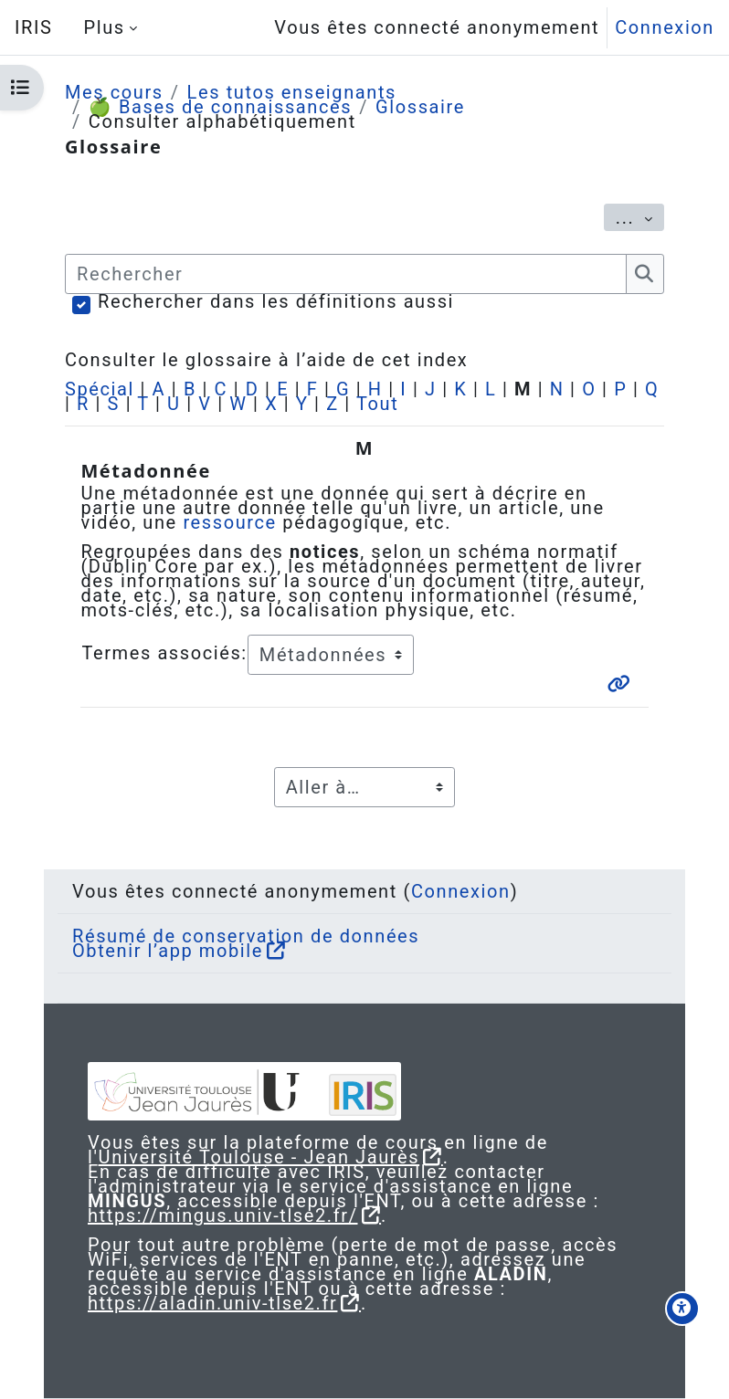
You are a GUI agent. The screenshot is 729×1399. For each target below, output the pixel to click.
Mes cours (114, 92)
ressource (229, 522)
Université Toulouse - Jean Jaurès (259, 1157)
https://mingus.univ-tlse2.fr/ (223, 1215)
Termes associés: (164, 653)
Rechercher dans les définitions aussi (276, 301)
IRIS (33, 27)
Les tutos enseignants (291, 92)
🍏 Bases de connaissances (220, 107)
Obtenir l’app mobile (167, 951)
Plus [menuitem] (103, 27)
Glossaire (420, 107)
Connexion (664, 27)
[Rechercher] (346, 274)
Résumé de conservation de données (245, 936)
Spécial (99, 389)
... (640, 216)
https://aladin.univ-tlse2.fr (212, 1303)
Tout (377, 404)
